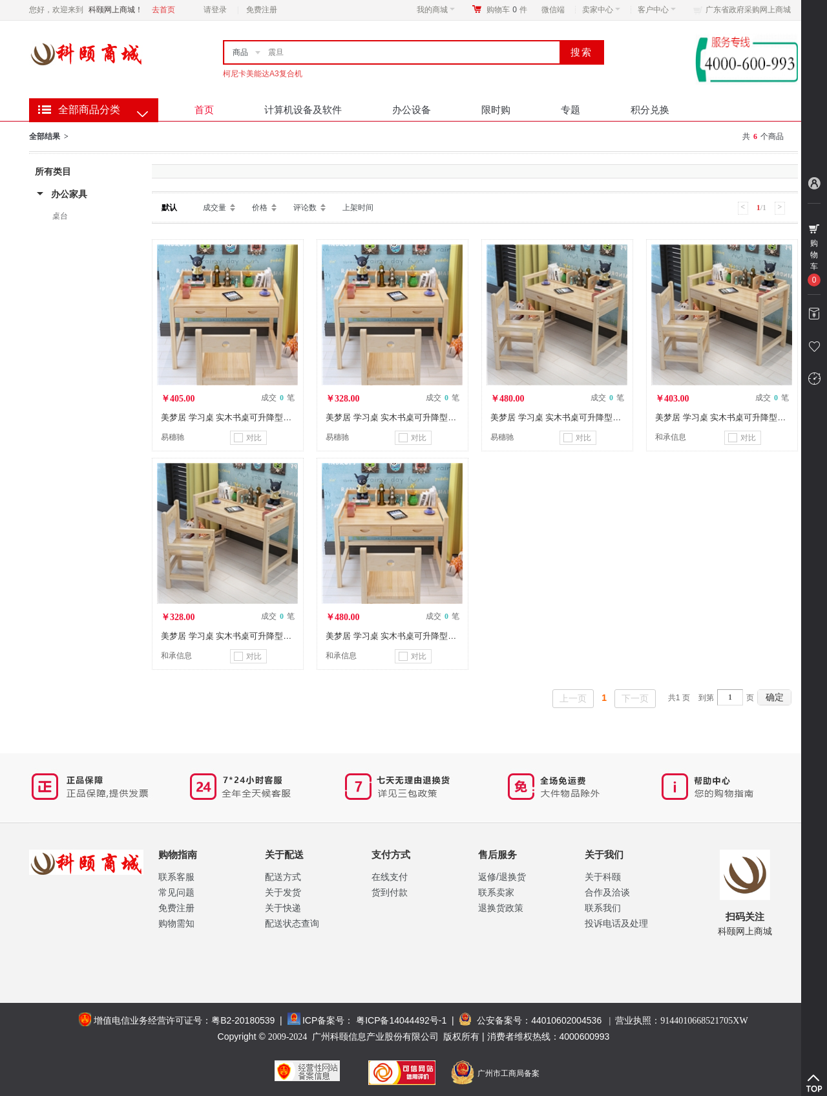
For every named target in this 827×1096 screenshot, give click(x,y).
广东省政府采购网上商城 (748, 9)
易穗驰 (172, 437)
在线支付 (390, 877)
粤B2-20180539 (243, 1020)
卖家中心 (601, 9)
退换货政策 (500, 908)
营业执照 (681, 1020)
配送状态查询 (292, 923)
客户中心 (657, 9)
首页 (204, 109)
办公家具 (69, 194)
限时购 (495, 109)
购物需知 (176, 923)
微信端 (553, 9)
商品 (240, 52)
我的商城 (436, 9)
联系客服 (176, 877)
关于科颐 (603, 877)
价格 (259, 207)
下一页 (635, 698)
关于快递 (283, 908)
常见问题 (176, 892)
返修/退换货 (502, 877)
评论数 (305, 207)
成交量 (214, 207)
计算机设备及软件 (303, 109)
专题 (570, 109)
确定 (775, 697)
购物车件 (507, 9)
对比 (248, 437)
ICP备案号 (323, 1020)
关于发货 (283, 892)
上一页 (573, 698)
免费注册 (261, 9)
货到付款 (390, 892)
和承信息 (670, 437)
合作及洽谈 (607, 892)
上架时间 (357, 207)
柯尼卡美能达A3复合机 (262, 73)
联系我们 (603, 908)
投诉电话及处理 (616, 923)
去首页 (163, 9)
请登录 (215, 9)
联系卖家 (496, 892)
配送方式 (283, 877)
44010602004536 (566, 1020)
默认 (169, 207)
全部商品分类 (89, 109)
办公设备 (411, 109)
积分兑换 (650, 109)
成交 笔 (278, 397)
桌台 (60, 215)
